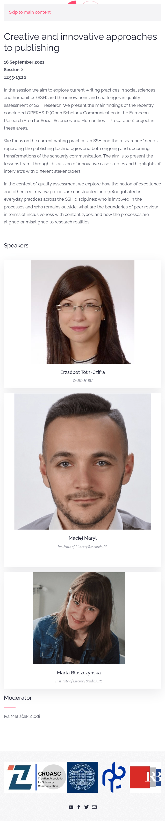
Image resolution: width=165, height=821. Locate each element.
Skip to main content (30, 12)
